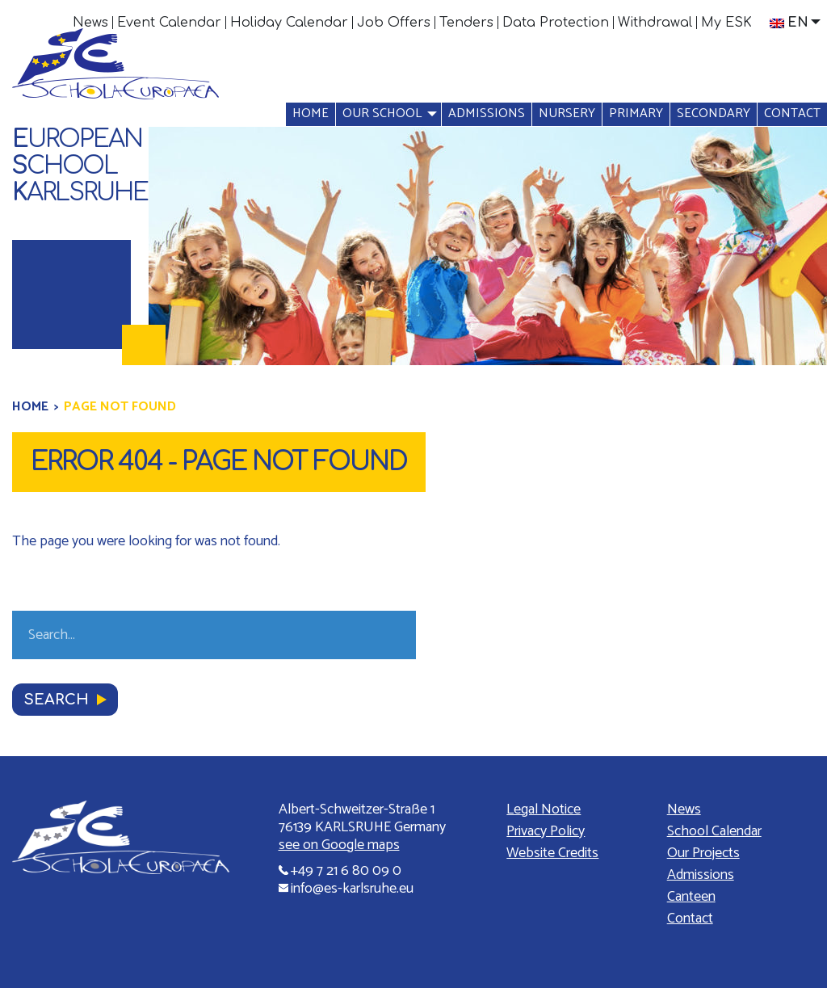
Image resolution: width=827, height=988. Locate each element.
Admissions (486, 113)
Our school (382, 113)
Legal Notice (543, 809)
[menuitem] (91, 22)
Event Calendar (169, 22)
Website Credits (552, 853)
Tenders (466, 22)
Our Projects (703, 853)
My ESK (726, 22)
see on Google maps (339, 845)
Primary (636, 113)
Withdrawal (655, 22)
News (90, 22)
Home (310, 113)
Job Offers (393, 22)
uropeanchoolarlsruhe (80, 166)
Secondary (713, 113)
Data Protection (555, 22)
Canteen (691, 897)
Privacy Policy (545, 831)
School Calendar (714, 831)
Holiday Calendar (289, 22)
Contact (792, 113)
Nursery (567, 113)
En (789, 22)
